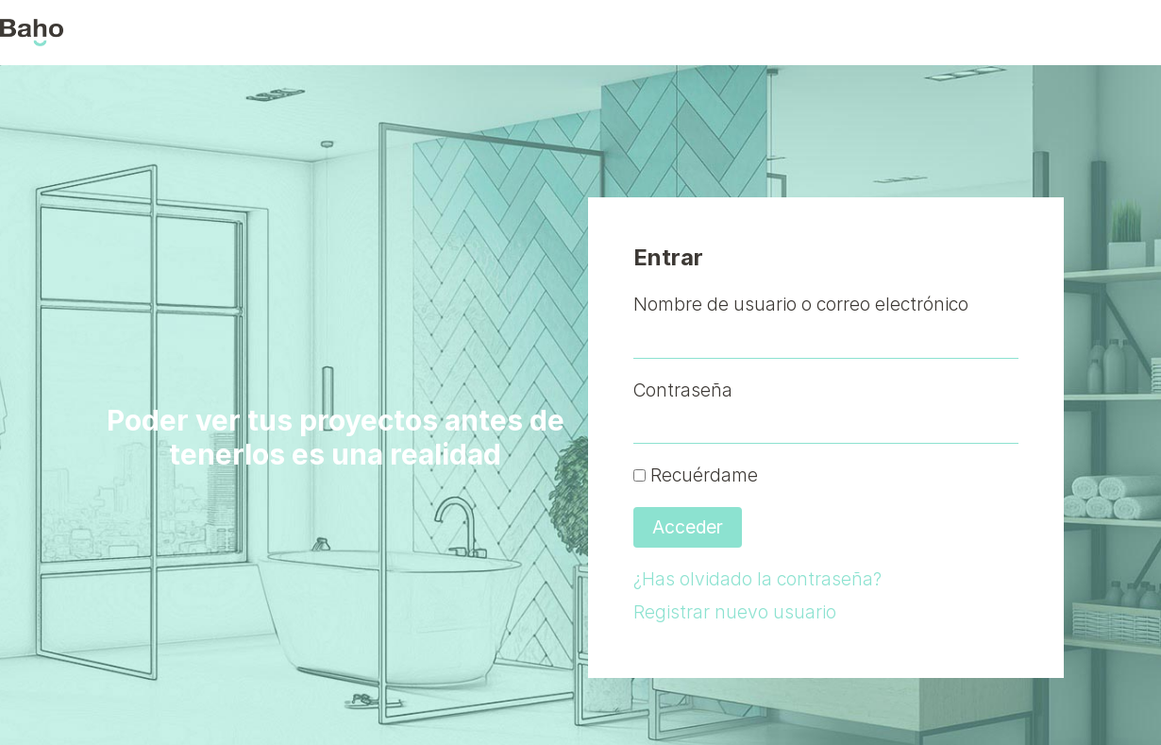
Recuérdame (695, 475)
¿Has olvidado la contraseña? (757, 578)
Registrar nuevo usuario (734, 612)
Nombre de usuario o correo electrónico (800, 304)
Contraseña (682, 390)
